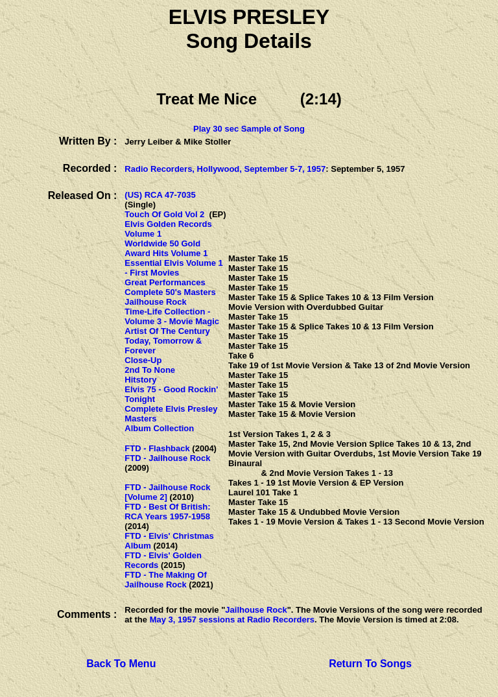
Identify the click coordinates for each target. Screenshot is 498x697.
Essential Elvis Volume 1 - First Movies (173, 268)
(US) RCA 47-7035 (159, 195)
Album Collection (159, 428)
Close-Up (142, 360)
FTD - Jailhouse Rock (167, 458)
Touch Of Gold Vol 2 (164, 214)
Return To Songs (370, 663)
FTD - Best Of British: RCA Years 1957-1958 (167, 511)
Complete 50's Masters (169, 292)
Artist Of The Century (166, 331)
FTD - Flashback (156, 448)
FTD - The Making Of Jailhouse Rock (165, 579)
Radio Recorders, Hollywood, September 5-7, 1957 (225, 169)
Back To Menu (121, 663)
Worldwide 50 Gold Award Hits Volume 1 (166, 248)
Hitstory (140, 379)
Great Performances (164, 282)
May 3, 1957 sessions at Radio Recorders (232, 619)
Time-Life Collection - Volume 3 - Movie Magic (171, 316)
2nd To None (149, 370)
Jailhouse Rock (155, 302)
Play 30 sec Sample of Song (249, 129)
